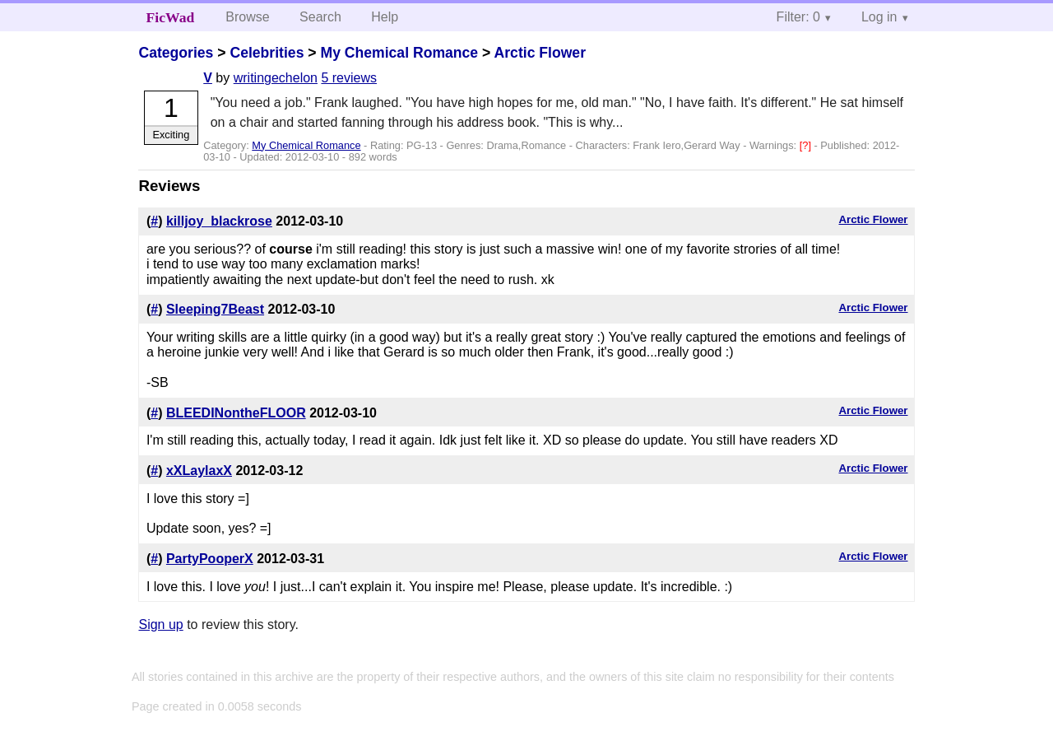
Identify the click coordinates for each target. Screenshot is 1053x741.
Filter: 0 (798, 17)
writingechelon (276, 78)
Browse (247, 17)
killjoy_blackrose (219, 221)
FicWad (170, 17)
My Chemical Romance (399, 52)
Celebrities (267, 52)
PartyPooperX (209, 559)
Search (320, 17)
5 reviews (349, 78)
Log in (879, 17)
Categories (175, 52)
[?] (807, 145)
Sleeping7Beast (215, 309)
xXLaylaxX (199, 471)
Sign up (160, 624)
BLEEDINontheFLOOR (236, 413)
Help (384, 17)
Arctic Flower (540, 52)
